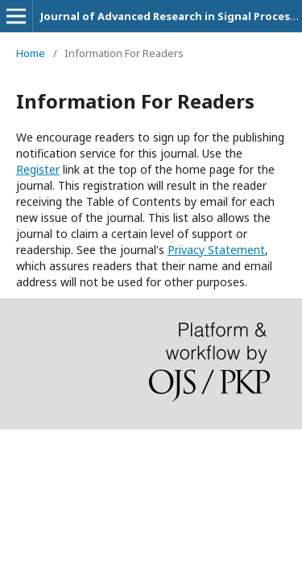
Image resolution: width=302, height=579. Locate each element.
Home (30, 53)
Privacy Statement (216, 249)
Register (38, 169)
